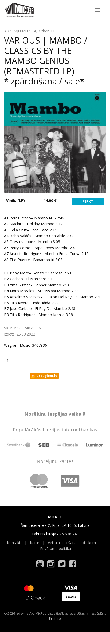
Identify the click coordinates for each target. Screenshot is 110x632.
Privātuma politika (55, 548)
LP (53, 30)
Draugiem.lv (44, 376)
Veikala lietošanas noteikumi (72, 542)
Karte (34, 542)
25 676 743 (69, 533)
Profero (55, 618)
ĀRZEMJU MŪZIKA (20, 30)
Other (44, 30)
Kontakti (14, 542)
